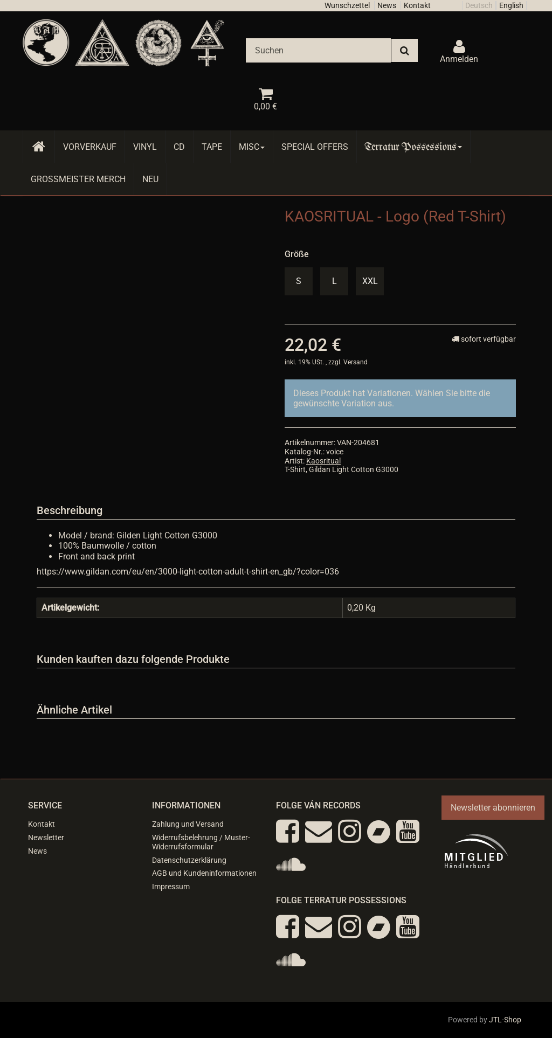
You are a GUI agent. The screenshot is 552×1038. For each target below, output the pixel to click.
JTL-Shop (505, 1019)
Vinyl (145, 147)
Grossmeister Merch (78, 179)
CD (179, 147)
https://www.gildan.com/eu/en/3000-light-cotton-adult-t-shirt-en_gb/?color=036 (188, 571)
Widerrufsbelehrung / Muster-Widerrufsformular (201, 842)
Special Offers (314, 147)
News (386, 5)
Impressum (171, 886)
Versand (355, 362)
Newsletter (46, 837)
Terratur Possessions (413, 147)
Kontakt (417, 5)
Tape (212, 147)
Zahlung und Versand (188, 824)
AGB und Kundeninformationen (204, 873)
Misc (252, 147)
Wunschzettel (347, 5)
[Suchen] (318, 50)
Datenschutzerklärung (189, 860)
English (511, 5)
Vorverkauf (89, 147)
